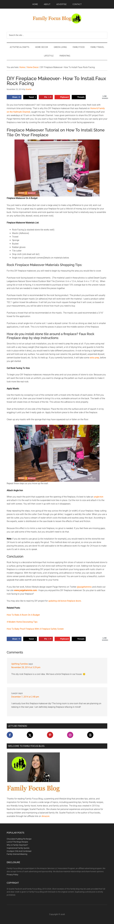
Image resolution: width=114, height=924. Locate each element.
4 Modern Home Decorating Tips (22, 622)
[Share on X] (30, 97)
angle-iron (98, 496)
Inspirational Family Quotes (18, 848)
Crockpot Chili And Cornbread (19, 851)
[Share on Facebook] (14, 97)
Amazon (45, 816)
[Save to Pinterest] (46, 97)
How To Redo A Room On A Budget (23, 615)
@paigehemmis (84, 587)
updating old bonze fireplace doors (64, 601)
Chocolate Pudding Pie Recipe (19, 839)
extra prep (94, 357)
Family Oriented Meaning (17, 854)
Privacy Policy (12, 874)
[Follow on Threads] (90, 735)
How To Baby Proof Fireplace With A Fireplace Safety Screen (35, 629)
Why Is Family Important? (17, 845)
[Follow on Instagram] (70, 735)
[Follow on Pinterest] (50, 735)
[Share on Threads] (79, 97)
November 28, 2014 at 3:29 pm (25, 667)
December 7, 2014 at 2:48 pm (25, 696)
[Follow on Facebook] (10, 735)
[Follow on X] (30, 735)
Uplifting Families (19, 664)
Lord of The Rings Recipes (17, 842)
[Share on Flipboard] (62, 97)
